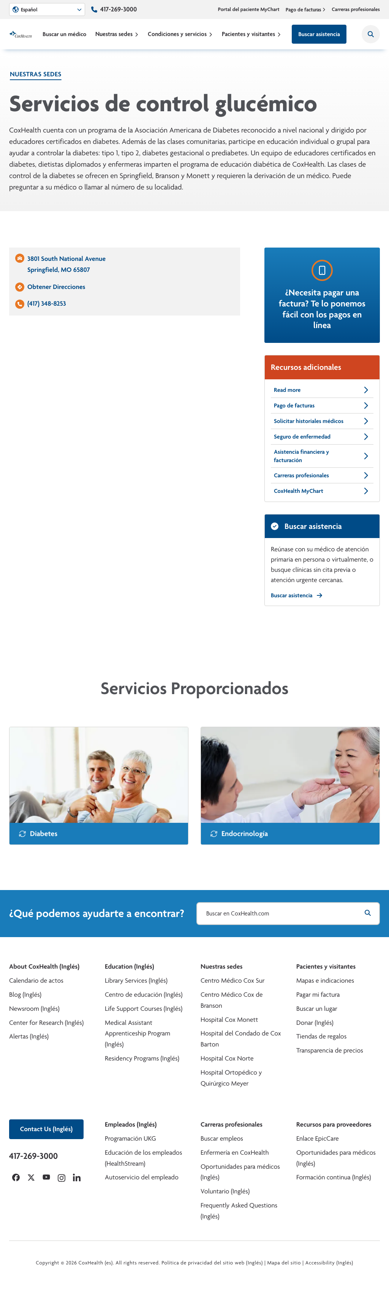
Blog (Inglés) (25, 995)
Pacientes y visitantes (251, 34)
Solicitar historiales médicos (322, 421)
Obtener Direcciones (56, 287)
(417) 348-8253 (46, 304)
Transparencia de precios (329, 1050)
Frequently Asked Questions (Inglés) (239, 1210)
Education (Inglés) (129, 967)
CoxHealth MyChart (322, 491)
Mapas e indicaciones (325, 981)
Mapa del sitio (284, 1263)
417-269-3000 (118, 9)
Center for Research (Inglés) (46, 1023)
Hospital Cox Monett (229, 1020)
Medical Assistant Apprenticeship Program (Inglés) (137, 1034)
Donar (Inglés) (315, 1023)
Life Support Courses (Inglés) (143, 1009)
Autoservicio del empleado (142, 1177)
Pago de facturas (306, 9)
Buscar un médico (64, 34)
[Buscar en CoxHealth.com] (288, 913)
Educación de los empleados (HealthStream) (143, 1158)
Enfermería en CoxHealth (235, 1153)
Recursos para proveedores (334, 1124)
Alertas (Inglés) (29, 1036)
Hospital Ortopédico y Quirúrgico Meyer (231, 1077)
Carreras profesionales (356, 9)
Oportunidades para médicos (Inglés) (240, 1172)
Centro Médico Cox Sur (233, 981)
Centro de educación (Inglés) (143, 995)
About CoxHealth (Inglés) (44, 967)
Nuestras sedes (117, 34)
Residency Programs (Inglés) (142, 1058)
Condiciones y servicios (180, 34)
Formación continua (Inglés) (333, 1177)
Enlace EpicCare (317, 1139)
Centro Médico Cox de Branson (232, 1000)
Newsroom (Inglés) (34, 1009)
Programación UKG (130, 1139)
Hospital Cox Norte (227, 1058)
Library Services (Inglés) (136, 981)
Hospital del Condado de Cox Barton (241, 1038)
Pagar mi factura (318, 995)
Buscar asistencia (319, 34)
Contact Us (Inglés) (46, 1129)
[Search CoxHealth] (371, 34)
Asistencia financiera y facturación (322, 456)
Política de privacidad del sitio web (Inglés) (212, 1263)
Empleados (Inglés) (131, 1124)
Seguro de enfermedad (322, 436)
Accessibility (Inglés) (329, 1263)
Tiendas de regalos (321, 1036)
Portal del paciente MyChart (249, 9)
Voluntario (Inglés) (225, 1191)
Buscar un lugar (316, 1009)
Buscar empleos (222, 1139)
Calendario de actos (36, 981)
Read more (322, 390)
